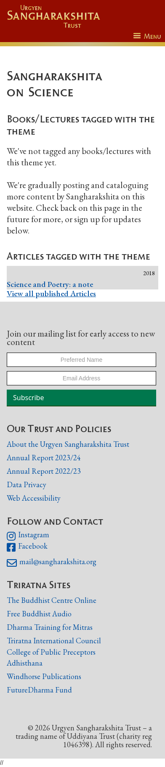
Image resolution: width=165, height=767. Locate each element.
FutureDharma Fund (39, 690)
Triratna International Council (54, 640)
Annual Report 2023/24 (44, 457)
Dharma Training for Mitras (50, 627)
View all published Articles (51, 293)
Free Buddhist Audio (39, 613)
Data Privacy (26, 484)
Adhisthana (25, 663)
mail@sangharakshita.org (51, 563)
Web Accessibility (34, 498)
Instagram (28, 536)
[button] (147, 36)
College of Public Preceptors (51, 652)
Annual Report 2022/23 (44, 471)
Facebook (27, 547)
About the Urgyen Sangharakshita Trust (68, 444)
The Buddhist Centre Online (51, 600)
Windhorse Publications (44, 676)
